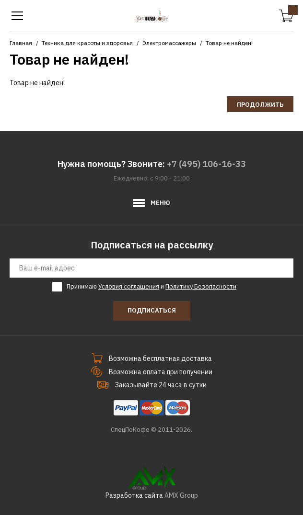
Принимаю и (151, 286)
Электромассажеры (169, 42)
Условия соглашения (128, 286)
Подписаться (152, 310)
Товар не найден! (229, 42)
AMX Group (181, 495)
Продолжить (260, 105)
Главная (21, 42)
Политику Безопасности (200, 286)
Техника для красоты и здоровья (87, 42)
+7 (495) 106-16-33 (206, 163)
